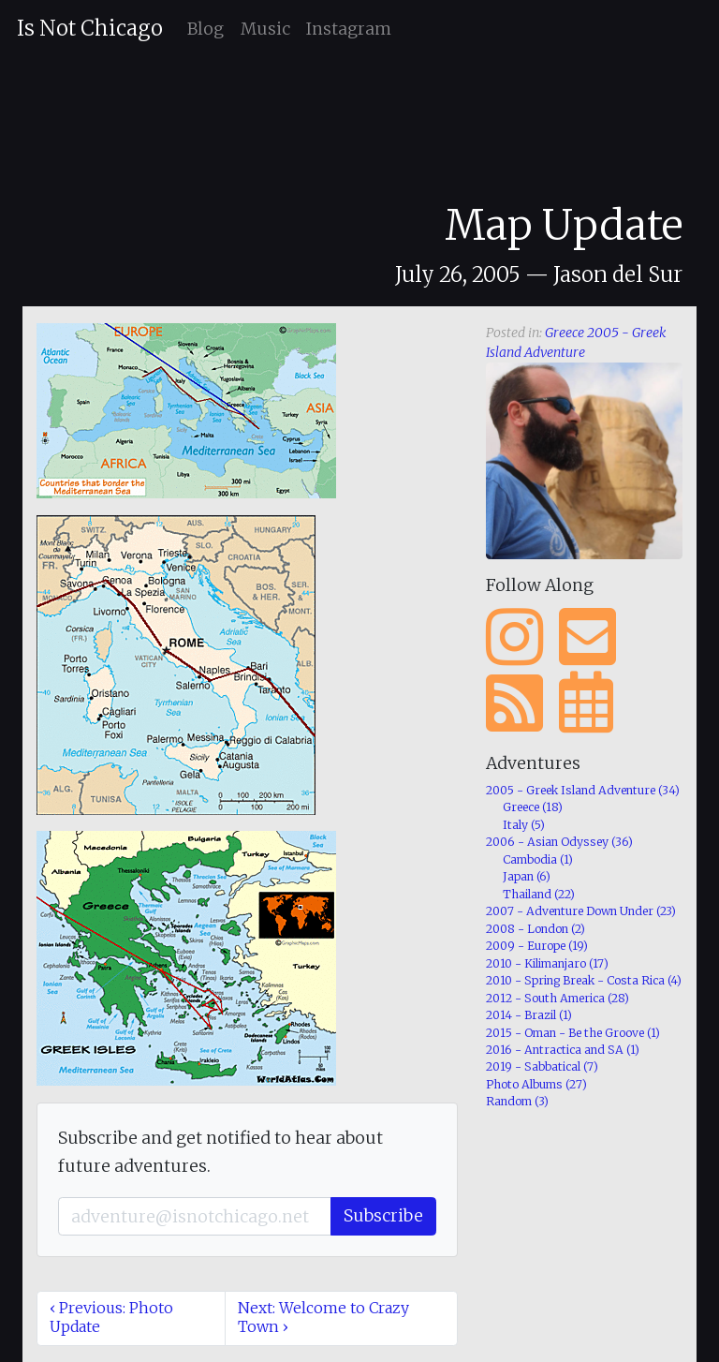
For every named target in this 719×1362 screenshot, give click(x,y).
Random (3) (517, 1101)
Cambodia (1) (538, 859)
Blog (205, 29)
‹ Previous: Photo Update (111, 1317)
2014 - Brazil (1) (529, 1015)
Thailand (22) (539, 894)
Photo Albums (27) (536, 1084)
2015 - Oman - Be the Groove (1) (573, 1033)
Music (265, 29)
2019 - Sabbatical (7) (542, 1066)
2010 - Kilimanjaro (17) (547, 963)
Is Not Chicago (90, 28)
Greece (564, 332)
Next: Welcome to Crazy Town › (323, 1317)
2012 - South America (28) (557, 998)
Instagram (348, 29)
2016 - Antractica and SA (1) (562, 1050)
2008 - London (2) (535, 929)
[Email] (194, 1216)
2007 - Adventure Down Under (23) (581, 911)
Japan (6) (526, 876)
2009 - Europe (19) (537, 946)
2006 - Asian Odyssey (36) (559, 842)
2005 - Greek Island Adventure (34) (583, 790)
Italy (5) (524, 825)
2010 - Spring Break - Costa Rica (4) (584, 980)
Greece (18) (533, 807)
